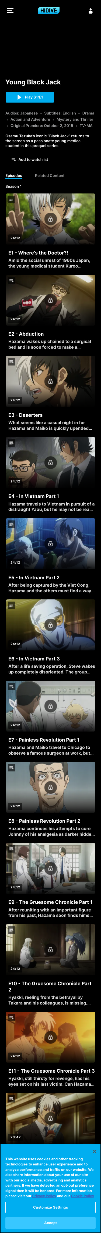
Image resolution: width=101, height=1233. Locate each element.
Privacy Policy (44, 1197)
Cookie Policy (82, 1197)
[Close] (94, 1152)
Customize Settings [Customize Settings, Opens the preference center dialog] (50, 1208)
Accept (50, 1223)
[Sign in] (90, 11)
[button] (10, 11)
